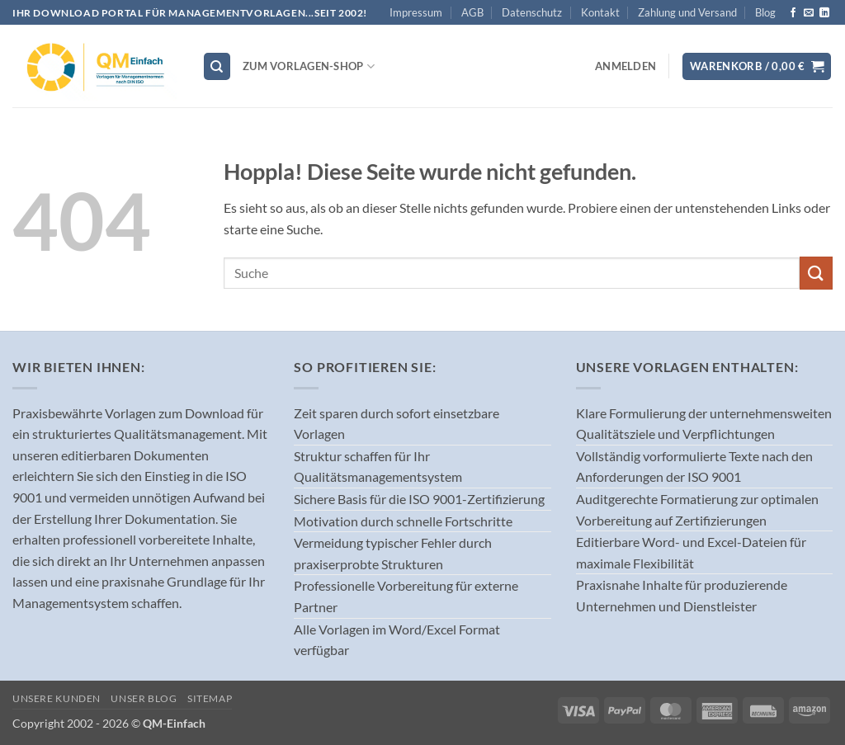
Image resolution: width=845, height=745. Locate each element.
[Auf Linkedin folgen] (824, 13)
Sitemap (209, 698)
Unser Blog (144, 698)
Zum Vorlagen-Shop (309, 66)
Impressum (415, 12)
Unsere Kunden (56, 698)
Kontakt (600, 12)
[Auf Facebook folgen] (793, 13)
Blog (765, 12)
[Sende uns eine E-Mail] (809, 13)
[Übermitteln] (816, 273)
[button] (625, 66)
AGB (472, 12)
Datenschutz (532, 12)
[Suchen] (217, 66)
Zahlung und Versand (687, 12)
